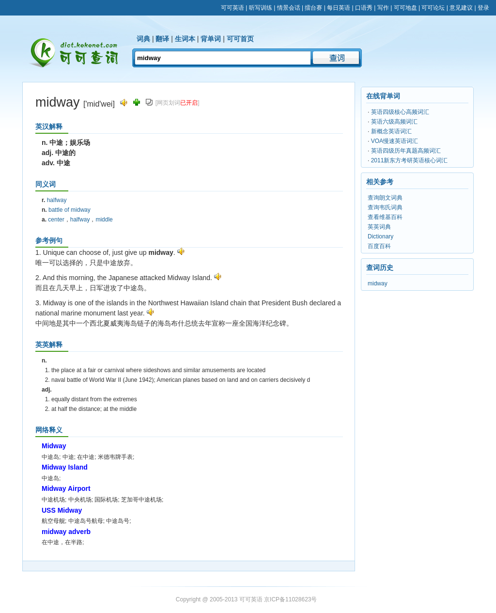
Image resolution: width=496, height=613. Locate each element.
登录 (483, 7)
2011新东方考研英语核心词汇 (409, 160)
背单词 (211, 39)
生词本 (185, 39)
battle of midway (69, 209)
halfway (57, 200)
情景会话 (288, 7)
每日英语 (338, 7)
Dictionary (380, 236)
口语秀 (363, 7)
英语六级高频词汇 (394, 121)
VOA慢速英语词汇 (394, 141)
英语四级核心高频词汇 (400, 112)
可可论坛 (433, 7)
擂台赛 (313, 7)
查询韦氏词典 (385, 207)
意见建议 (461, 7)
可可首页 (240, 39)
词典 (143, 39)
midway (378, 283)
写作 (383, 7)
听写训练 (260, 7)
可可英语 (232, 7)
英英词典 (379, 226)
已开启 (189, 102)
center (56, 219)
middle (103, 219)
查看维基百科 (385, 217)
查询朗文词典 (385, 197)
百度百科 (379, 246)
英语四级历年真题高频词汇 (406, 150)
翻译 (162, 39)
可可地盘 (405, 7)
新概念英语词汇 (391, 131)
